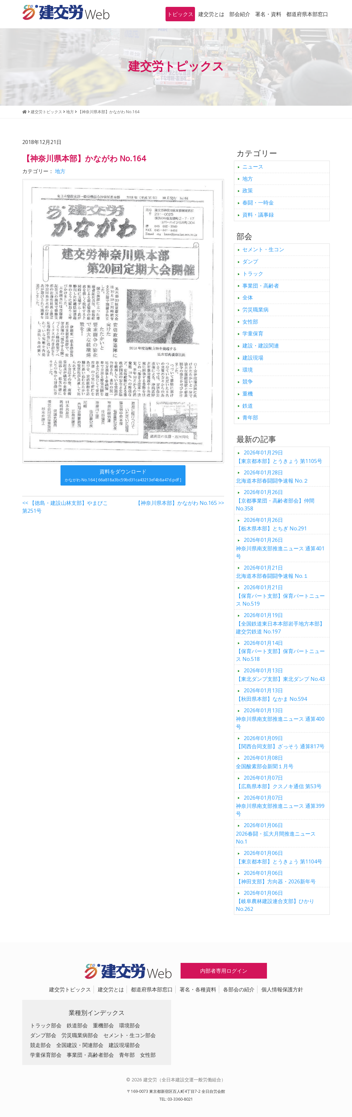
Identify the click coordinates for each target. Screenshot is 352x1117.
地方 (60, 171)
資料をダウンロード (123, 475)
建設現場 (252, 357)
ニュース (252, 166)
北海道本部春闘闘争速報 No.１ (272, 572)
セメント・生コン (263, 249)
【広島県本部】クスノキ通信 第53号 (279, 782)
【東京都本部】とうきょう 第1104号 (279, 857)
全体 (247, 297)
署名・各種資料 (198, 989)
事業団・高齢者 (260, 285)
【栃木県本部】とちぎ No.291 (271, 524)
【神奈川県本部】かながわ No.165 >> (179, 502)
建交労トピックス (70, 989)
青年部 (250, 417)
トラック (252, 273)
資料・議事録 (258, 214)
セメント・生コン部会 (129, 1035)
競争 (247, 381)
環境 (247, 369)
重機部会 (103, 1025)
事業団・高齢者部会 (90, 1054)
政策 (247, 190)
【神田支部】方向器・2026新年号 (276, 877)
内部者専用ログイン (223, 970)
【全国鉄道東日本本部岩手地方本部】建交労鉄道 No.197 (280, 623)
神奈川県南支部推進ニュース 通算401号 (280, 548)
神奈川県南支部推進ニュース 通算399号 (280, 806)
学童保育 (252, 333)
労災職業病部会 (80, 1035)
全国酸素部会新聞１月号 (264, 762)
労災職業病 (255, 309)
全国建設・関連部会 (79, 1045)
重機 (247, 393)
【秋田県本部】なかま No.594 (271, 694)
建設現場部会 (124, 1045)
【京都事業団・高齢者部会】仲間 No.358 (275, 500)
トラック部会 (46, 1025)
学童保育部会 (46, 1054)
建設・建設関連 (260, 345)
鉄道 (247, 405)
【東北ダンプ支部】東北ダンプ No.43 (280, 675)
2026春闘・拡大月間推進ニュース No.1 (278, 833)
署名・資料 (268, 14)
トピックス (180, 14)
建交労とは (211, 14)
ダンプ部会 (43, 1035)
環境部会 (129, 1025)
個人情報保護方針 (282, 989)
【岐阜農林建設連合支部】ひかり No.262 (275, 901)
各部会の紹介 (239, 989)
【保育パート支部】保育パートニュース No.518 (280, 651)
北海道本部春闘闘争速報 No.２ (272, 477)
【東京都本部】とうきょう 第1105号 (279, 457)
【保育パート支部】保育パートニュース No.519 (280, 595)
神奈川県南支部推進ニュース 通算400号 (280, 718)
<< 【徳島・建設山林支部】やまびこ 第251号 (65, 506)
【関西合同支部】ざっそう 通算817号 (280, 742)
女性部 (250, 321)
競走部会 (40, 1045)
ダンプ (250, 261)
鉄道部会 (77, 1025)
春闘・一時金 (258, 202)
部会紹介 (239, 14)
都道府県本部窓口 (307, 14)
